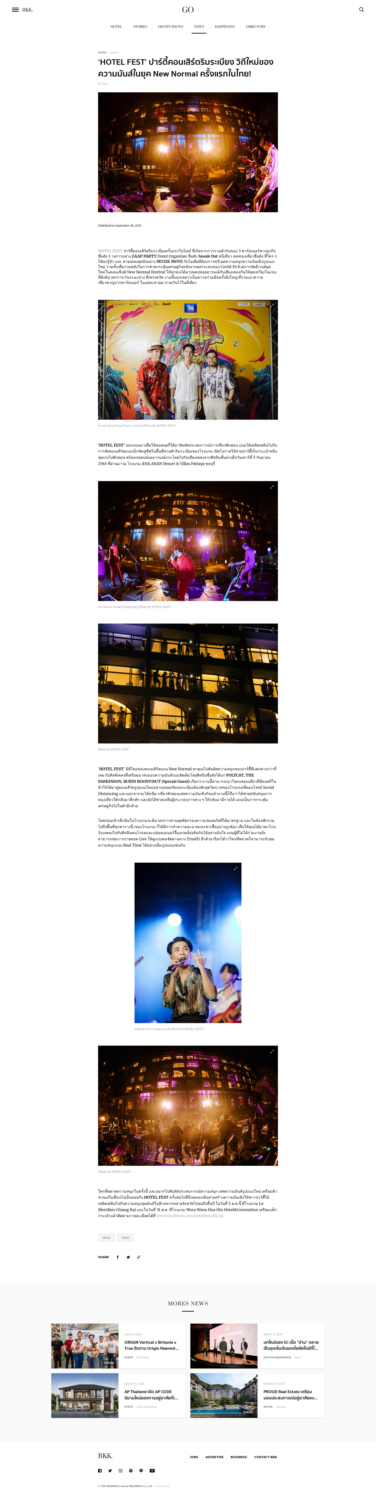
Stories (140, 27)
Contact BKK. (266, 1457)
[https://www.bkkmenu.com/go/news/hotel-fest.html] (139, 1257)
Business (239, 1457)
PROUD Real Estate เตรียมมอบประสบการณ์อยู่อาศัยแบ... (291, 1394)
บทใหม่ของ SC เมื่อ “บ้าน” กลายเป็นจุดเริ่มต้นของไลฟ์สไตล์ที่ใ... (291, 1345)
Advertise (214, 1457)
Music (107, 1237)
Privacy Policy (162, 1486)
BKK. (105, 1456)
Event (297, 1357)
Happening (225, 27)
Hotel (116, 27)
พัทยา (103, 83)
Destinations (170, 27)
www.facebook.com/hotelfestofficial (190, 1215)
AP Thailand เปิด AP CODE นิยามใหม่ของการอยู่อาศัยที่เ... (151, 1394)
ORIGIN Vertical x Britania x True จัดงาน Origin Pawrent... (151, 1345)
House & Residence (146, 1407)
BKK (27, 10)
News (199, 27)
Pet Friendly (142, 1357)
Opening (280, 1407)
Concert (114, 52)
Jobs (194, 1457)
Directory (256, 27)
